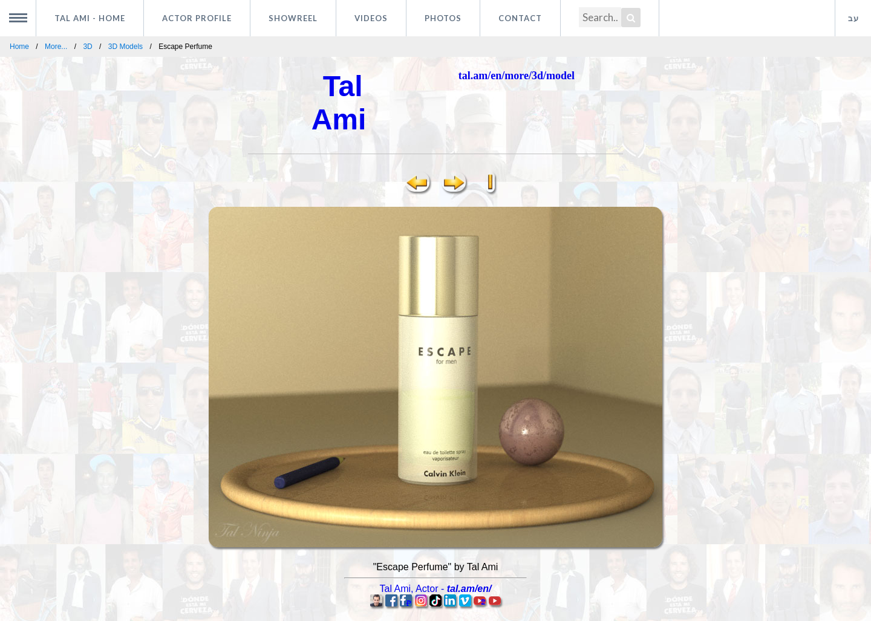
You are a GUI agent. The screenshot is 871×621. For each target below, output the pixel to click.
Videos (371, 18)
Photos (443, 18)
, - (436, 589)
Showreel (293, 18)
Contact (520, 18)
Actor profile (197, 18)
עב (853, 18)
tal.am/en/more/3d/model (516, 76)
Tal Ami (89, 18)
